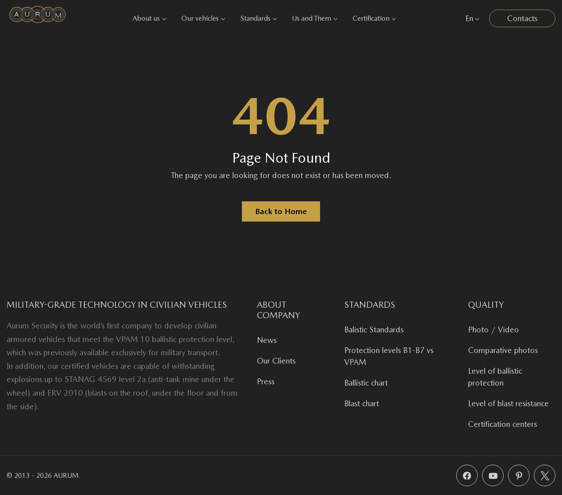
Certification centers (502, 424)
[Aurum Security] (37, 18)
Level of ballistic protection (495, 376)
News (267, 340)
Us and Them (315, 18)
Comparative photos (503, 350)
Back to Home (281, 211)
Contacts (522, 18)
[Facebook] (467, 475)
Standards (258, 18)
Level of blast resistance (508, 403)
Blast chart (361, 403)
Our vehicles (203, 18)
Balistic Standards (373, 329)
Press (265, 381)
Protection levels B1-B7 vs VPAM (388, 356)
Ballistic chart (366, 382)
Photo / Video (493, 329)
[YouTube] (493, 475)
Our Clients (276, 360)
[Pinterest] (519, 475)
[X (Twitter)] (544, 475)
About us (149, 18)
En (472, 18)
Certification (374, 18)
